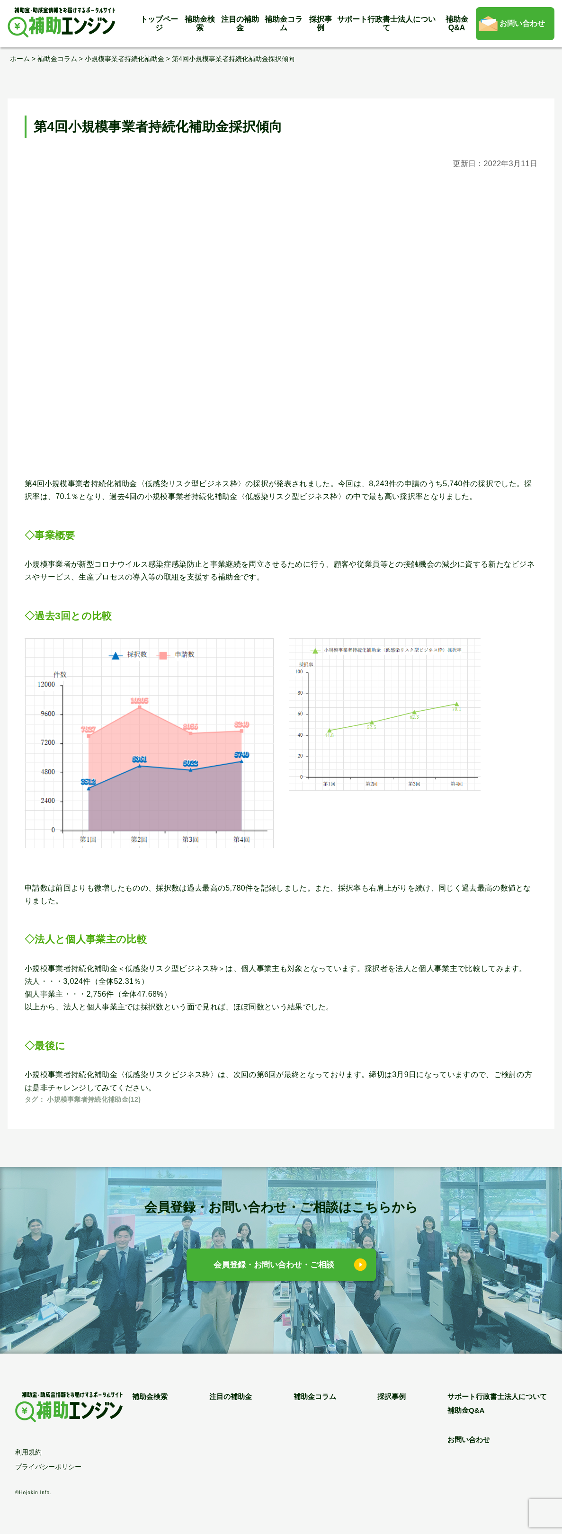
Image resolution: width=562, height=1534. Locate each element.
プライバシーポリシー (48, 1467)
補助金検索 (200, 23)
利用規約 (28, 1452)
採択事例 (320, 23)
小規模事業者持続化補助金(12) (94, 1099)
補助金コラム (284, 23)
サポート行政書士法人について (386, 23)
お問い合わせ (522, 23)
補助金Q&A (457, 23)
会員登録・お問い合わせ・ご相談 (274, 1264)
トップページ (159, 23)
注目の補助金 (240, 23)
